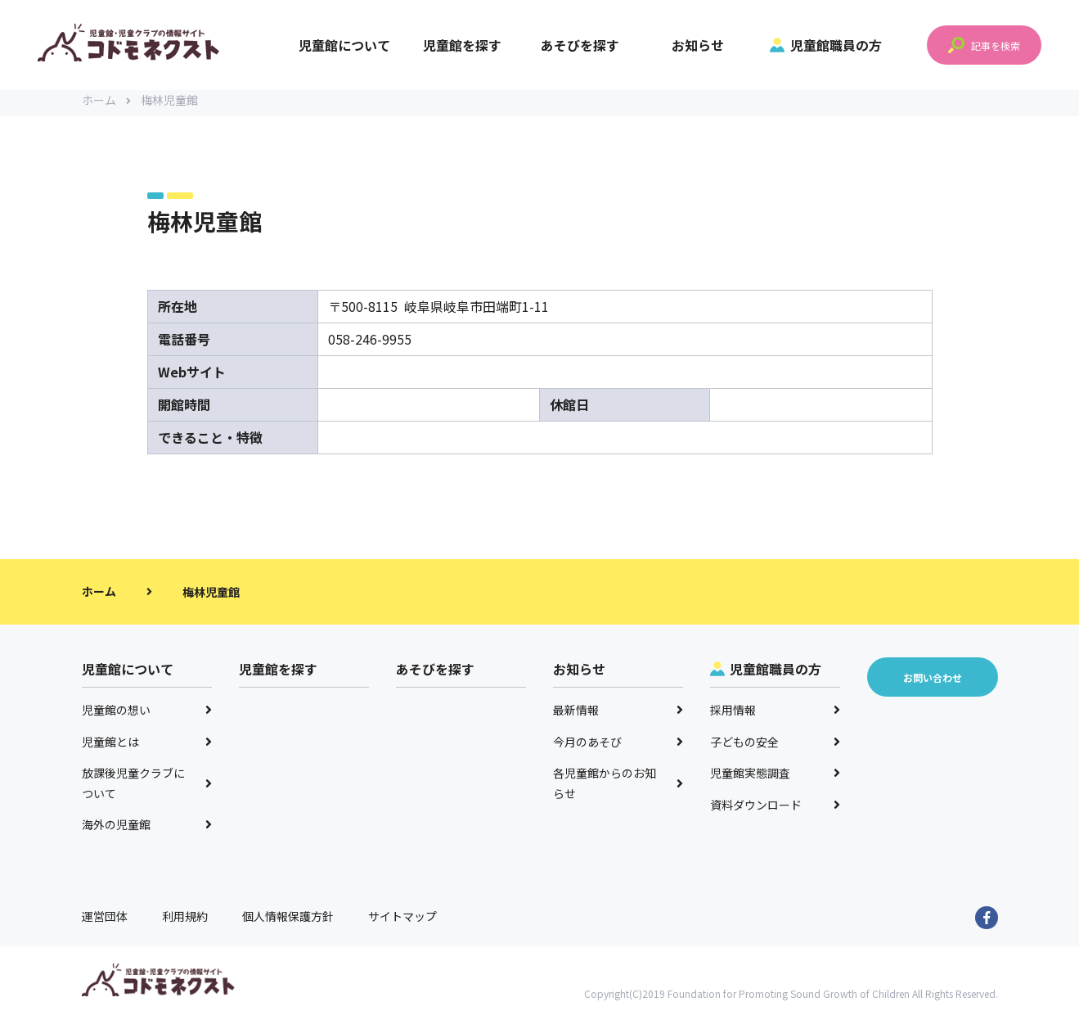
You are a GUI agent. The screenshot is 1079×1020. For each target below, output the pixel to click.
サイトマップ (402, 922)
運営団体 (105, 922)
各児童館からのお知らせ (618, 789)
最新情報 (618, 716)
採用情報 (775, 716)
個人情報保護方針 (288, 922)
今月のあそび (618, 748)
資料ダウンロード (775, 811)
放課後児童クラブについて (147, 789)
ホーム (106, 106)
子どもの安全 (775, 748)
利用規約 (185, 922)
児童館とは (147, 748)
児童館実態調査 (775, 779)
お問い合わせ (932, 684)
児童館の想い (147, 716)
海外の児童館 (147, 831)
